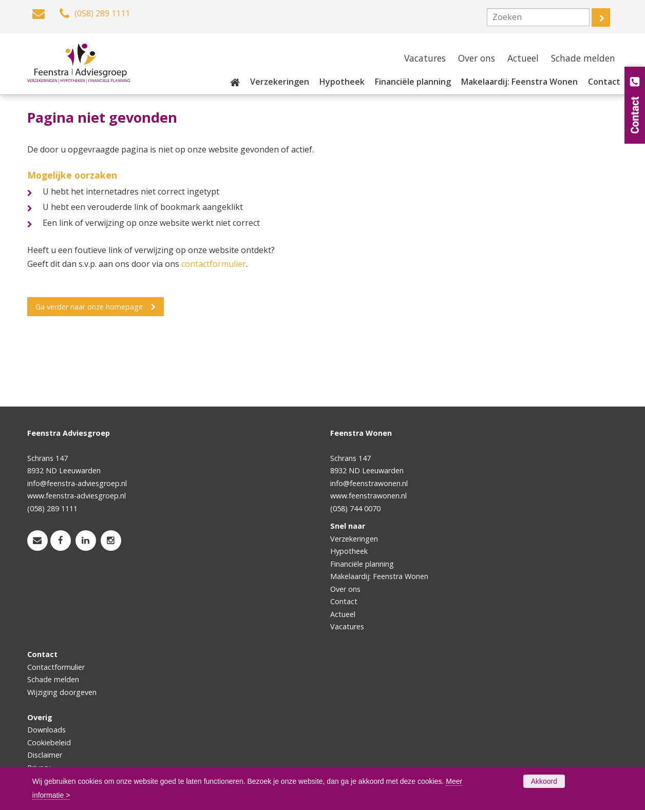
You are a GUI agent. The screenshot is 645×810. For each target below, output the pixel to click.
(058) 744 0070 (355, 508)
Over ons (345, 589)
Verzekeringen (354, 539)
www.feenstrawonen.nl (368, 495)
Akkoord (544, 781)
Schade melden (53, 679)
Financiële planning (362, 564)
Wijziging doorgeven (62, 692)
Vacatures (347, 626)
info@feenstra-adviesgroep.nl (77, 483)
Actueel (342, 614)
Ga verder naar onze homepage (89, 307)
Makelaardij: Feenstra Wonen (379, 576)
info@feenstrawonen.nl (369, 483)
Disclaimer (44, 755)
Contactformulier (56, 667)
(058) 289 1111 (52, 508)
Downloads (46, 730)
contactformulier (213, 263)
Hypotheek (349, 551)
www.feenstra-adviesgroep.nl (76, 495)
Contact (343, 601)
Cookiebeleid (49, 742)
